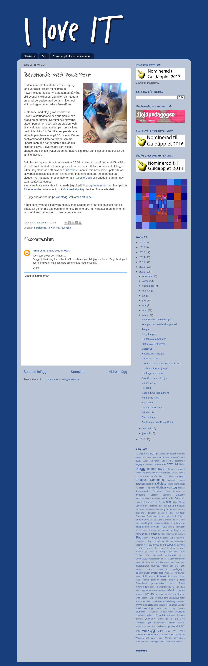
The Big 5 (175, 619)
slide (145, 605)
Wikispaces (151, 638)
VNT (175, 631)
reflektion (171, 590)
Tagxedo (181, 615)
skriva (139, 604)
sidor (182, 598)
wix (161, 638)
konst (156, 545)
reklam (181, 590)
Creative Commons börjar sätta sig (161, 363)
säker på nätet (156, 615)
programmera (142, 587)
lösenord (157, 555)
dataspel (140, 483)
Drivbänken (158, 491)
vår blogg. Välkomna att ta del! (74, 197)
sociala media (165, 605)
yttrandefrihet (176, 642)
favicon (154, 502)
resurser (159, 594)
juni (144, 300)
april (145, 310)
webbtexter (169, 634)
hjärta (156, 527)
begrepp (140, 464)
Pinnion (152, 576)
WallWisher (141, 634)
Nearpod (150, 562)
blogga (151, 468)
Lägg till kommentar (37, 275)
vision (168, 631)
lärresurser (173, 552)
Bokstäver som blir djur (154, 378)
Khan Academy (155, 541)
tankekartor (150, 618)
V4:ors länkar (149, 383)
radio (138, 590)
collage (171, 476)
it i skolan (154, 537)
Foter (160, 506)
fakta (138, 502)
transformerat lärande (164, 623)
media (181, 555)
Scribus (160, 598)
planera (145, 580)
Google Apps (160, 516)
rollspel (168, 594)
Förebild (146, 387)
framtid (171, 505)
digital (171, 484)
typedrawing (141, 626)
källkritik (180, 545)
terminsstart (163, 619)
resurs (149, 594)
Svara (36, 267)
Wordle (168, 638)
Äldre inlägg (118, 372)
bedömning (179, 461)
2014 (142, 257)
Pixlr (169, 576)
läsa (182, 551)
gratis (138, 523)
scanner (145, 598)
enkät (164, 498)
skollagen (159, 601)
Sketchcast (140, 601)
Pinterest (161, 576)
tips (149, 622)
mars (145, 315)
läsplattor (140, 555)
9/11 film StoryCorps (148, 454)
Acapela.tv (164, 454)
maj (144, 305)
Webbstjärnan (155, 634)
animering (157, 457)
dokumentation (143, 491)
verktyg (148, 630)
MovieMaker (142, 558)
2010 (142, 439)
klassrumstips (142, 545)
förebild (172, 509)
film (168, 502)
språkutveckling (144, 608)
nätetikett (155, 566)
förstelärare (141, 513)
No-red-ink (164, 562)
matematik (170, 555)
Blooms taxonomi (176, 469)
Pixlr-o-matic (179, 576)
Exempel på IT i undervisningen (71, 56)
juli (144, 295)
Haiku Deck (169, 523)
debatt (148, 484)
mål (182, 559)
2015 (142, 252)
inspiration (179, 530)
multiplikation (154, 559)
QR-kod (175, 587)
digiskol (162, 483)
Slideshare (71, 170)
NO (157, 562)
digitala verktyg (166, 487)
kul (161, 545)
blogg (140, 468)
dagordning (172, 480)
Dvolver (176, 491)
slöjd (150, 604)
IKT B (142, 530)
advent (173, 454)
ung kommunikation (157, 626)
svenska (66, 227)
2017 (142, 242)
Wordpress (179, 638)
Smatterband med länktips (156, 319)
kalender (180, 537)
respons (140, 594)
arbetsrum (154, 461)
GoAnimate (141, 516)
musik (163, 559)
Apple (146, 461)
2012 (142, 266)
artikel (164, 461)
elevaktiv (180, 495)
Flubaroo (153, 506)
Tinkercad (140, 623)
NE (143, 562)
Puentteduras (165, 587)
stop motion (178, 608)
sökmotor (171, 615)
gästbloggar (158, 523)
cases (141, 476)
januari (146, 433)
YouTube (165, 641)
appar (138, 460)
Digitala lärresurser (152, 407)
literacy (180, 548)
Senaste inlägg (35, 372)
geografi (170, 513)
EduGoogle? (149, 412)
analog (139, 457)
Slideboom (30, 189)
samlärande (178, 594)
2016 (142, 247)
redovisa (153, 590)
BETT (170, 464)
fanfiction (145, 502)
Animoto (166, 457)
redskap (161, 590)
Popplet (146, 329)
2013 (142, 262)
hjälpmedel (148, 527)
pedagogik (163, 569)
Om (43, 56)
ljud (146, 551)
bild (176, 464)
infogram (170, 530)
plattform (155, 580)
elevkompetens (143, 498)
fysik (166, 509)
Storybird (141, 611)
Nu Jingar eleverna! (152, 373)
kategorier (140, 541)
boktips (174, 472)
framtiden (180, 505)
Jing (173, 537)
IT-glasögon (165, 538)
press (172, 583)
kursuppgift (169, 544)
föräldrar (152, 513)
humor (169, 527)
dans (182, 480)
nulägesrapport (178, 562)
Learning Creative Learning (150, 548)
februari (147, 428)
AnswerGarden (177, 457)
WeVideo (180, 634)
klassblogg (179, 541)
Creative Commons (150, 479)
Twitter (181, 622)
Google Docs (84, 177)
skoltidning (169, 601)
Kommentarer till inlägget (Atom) (61, 379)
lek (166, 548)
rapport (145, 590)
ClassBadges (160, 476)
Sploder (181, 605)
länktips (163, 551)
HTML (162, 526)
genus (161, 513)
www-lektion (142, 641)
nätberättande (142, 566)
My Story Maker (174, 559)
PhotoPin (168, 573)
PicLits (139, 576)
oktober (147, 281)
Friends (159, 509)
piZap (138, 580)
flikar (175, 502)
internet (155, 533)
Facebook (179, 498)
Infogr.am (161, 530)
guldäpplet (146, 523)
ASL (171, 461)
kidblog (169, 541)
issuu (146, 538)
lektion (173, 548)
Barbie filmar (149, 417)
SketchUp (147, 348)
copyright (179, 476)
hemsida (180, 523)
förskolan (181, 509)
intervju (181, 534)
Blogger (162, 469)
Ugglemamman (97, 185)
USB (138, 631)
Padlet (150, 569)
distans (181, 488)
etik (171, 498)
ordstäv (139, 569)
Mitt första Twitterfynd (153, 344)
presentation (158, 583)
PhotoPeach (157, 573)
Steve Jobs (162, 608)
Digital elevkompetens (154, 339)
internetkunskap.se (169, 534)
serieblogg (174, 597)
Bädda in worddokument (155, 392)
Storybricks (153, 612)
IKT (137, 530)
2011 (142, 271)
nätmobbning (167, 566)
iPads (139, 537)
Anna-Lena (39, 250)
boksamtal (150, 473)
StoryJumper (149, 334)
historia (139, 526)
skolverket (180, 601)
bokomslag (140, 473)
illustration (151, 530)
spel (174, 604)
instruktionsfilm (143, 534)
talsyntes (140, 619)
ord (183, 565)
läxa (148, 555)
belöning (149, 464)
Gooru (182, 520)
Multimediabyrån (73, 189)
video (160, 631)
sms (156, 605)
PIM (145, 576)
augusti (146, 290)
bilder (182, 464)
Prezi (182, 583)
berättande (40, 227)
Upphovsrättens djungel (155, 368)
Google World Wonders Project (164, 520)
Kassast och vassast (153, 353)
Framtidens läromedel (145, 509)
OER (177, 566)
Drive (168, 491)
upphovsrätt (173, 626)
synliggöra (140, 615)
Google (150, 516)
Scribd (153, 598)
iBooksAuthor (178, 527)
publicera (154, 587)
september (148, 285)
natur (138, 562)
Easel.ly (154, 495)
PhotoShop (178, 573)
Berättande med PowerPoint (157, 422)
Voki (182, 631)
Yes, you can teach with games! (159, 324)
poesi (163, 580)
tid (183, 619)
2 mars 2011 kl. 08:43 (58, 250)
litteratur (139, 552)
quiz (182, 587)
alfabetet (180, 454)
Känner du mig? (150, 397)
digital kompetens (147, 488)
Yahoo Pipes (153, 642)
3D (137, 454)
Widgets (140, 638)
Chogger (149, 476)
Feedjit (162, 502)
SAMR (138, 598)
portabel (181, 580)
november (148, 276)
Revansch (147, 402)
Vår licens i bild (150, 358)
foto (165, 505)
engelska (156, 498)
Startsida (29, 56)
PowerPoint (54, 227)
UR (183, 626)
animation (147, 457)
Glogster (180, 513)
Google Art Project (176, 516)
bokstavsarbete (163, 473)
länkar (153, 551)
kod (150, 545)
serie (166, 598)
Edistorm (167, 495)
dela (154, 484)
